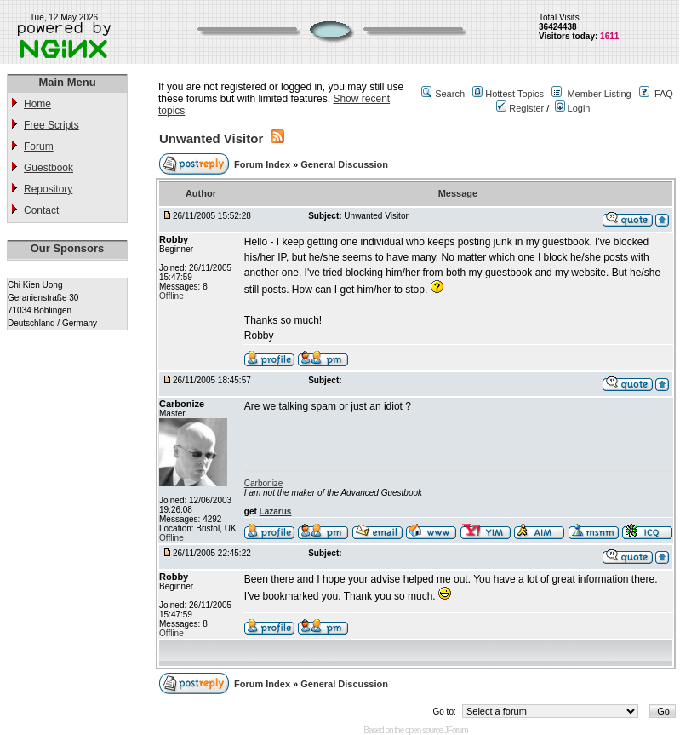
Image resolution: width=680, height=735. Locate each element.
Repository (48, 189)
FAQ (663, 94)
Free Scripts (51, 125)
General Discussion (344, 164)
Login (573, 108)
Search (450, 94)
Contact (41, 210)
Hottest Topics (514, 94)
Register (520, 108)
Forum (39, 146)
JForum (456, 730)
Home (37, 104)
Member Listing (599, 94)
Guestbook (48, 168)
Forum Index (263, 164)
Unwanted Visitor (211, 138)
